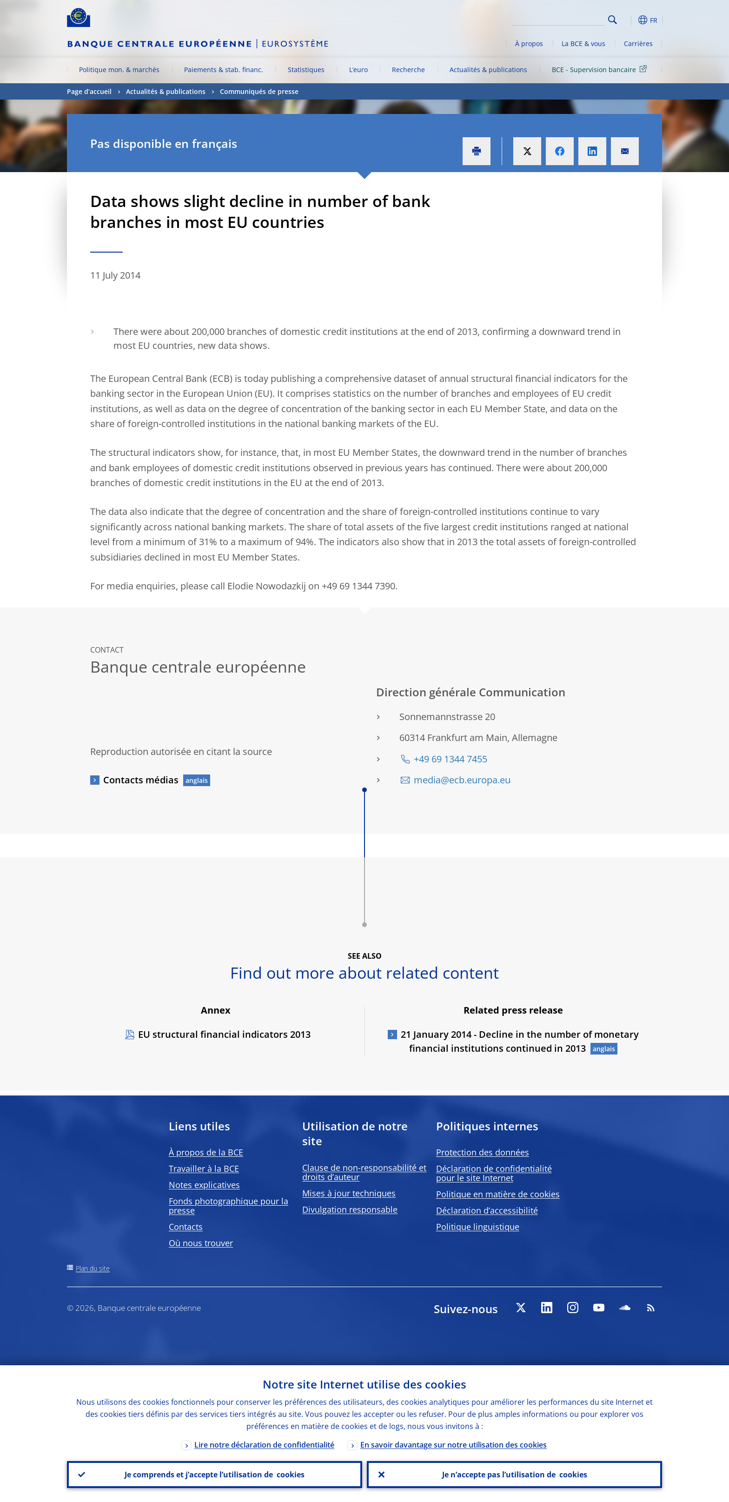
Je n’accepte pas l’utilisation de (514, 1474)
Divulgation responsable (350, 1209)
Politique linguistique (477, 1226)
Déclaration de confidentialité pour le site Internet (494, 1173)
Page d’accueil (89, 91)
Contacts (186, 1226)
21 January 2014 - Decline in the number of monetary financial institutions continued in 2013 (520, 1041)
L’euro (358, 69)
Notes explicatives (204, 1184)
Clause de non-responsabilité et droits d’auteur (364, 1172)
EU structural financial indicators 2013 (224, 1034)
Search (612, 20)
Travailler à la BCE (204, 1168)
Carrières (638, 43)
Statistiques (306, 69)
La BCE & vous (583, 43)
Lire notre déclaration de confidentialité (264, 1445)
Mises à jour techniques (349, 1193)
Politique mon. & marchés (119, 69)
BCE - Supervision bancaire (601, 69)
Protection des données (482, 1152)
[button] (629, 20)
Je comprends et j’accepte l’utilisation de (215, 1474)
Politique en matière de (498, 1194)
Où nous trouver (201, 1242)
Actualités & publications (488, 69)
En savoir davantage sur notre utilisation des (453, 1445)
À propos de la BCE (206, 1152)
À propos (529, 43)
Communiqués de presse (259, 91)
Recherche (408, 69)
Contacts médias (141, 780)
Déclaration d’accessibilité (487, 1210)
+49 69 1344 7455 (450, 759)
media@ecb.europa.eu (462, 780)
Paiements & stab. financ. (223, 69)
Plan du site (93, 1268)
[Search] (558, 19)
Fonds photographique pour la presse (228, 1205)
